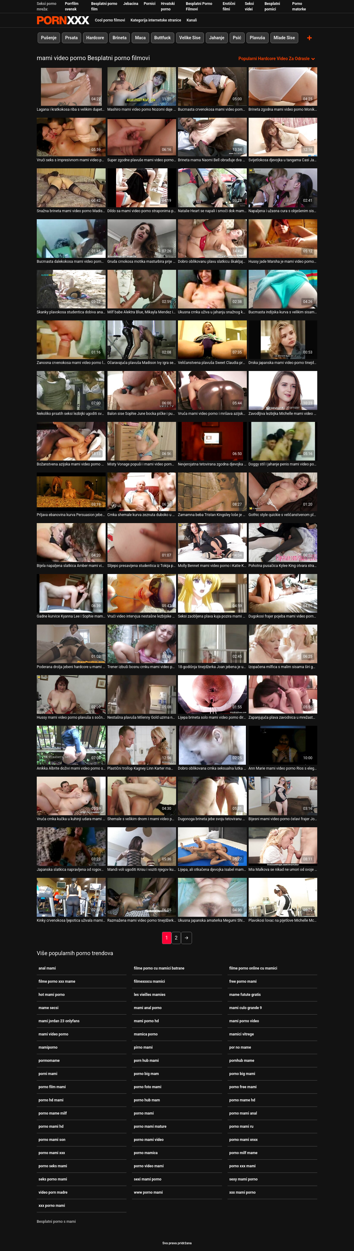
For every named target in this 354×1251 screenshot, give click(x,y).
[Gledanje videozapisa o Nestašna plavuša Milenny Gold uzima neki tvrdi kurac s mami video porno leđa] (141, 694)
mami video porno (53, 1034)
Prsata (71, 37)
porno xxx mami (242, 1166)
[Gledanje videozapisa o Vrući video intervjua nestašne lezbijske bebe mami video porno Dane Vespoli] (141, 593)
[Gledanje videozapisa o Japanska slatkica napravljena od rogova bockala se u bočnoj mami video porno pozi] (71, 846)
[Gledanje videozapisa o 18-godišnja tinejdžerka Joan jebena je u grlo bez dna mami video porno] (212, 643)
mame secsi (48, 1007)
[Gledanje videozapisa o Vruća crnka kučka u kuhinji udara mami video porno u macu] (71, 795)
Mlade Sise (284, 37)
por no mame (240, 1047)
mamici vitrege (241, 1034)
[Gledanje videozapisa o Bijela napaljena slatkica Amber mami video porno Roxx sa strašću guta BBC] (71, 542)
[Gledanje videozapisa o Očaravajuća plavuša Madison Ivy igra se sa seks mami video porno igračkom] (141, 339)
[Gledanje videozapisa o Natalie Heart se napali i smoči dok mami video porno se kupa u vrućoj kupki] (212, 187)
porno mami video (149, 1139)
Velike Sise (190, 37)
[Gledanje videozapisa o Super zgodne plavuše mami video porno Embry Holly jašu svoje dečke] (141, 136)
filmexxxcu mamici (149, 981)
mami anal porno (148, 1007)
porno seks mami (53, 1166)
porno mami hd (51, 1126)
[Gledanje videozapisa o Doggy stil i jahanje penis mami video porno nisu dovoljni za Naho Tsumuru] (283, 441)
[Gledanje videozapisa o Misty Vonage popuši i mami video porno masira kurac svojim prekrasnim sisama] (141, 441)
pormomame (49, 1060)
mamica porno (145, 1034)
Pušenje (49, 37)
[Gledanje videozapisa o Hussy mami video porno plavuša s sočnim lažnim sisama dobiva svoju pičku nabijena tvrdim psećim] (71, 694)
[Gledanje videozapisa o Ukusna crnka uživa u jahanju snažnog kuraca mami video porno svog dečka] (212, 289)
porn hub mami (146, 1060)
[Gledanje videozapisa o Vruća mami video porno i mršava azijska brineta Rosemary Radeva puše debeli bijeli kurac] (212, 390)
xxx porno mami (52, 1205)
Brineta (119, 37)
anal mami (47, 968)
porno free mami (243, 1087)
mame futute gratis (245, 994)
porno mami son (52, 1139)
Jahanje (216, 37)
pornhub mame (241, 1060)
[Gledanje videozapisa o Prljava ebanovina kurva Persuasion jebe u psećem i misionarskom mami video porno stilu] (71, 491)
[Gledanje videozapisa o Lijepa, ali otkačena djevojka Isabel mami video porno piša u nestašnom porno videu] (212, 846)
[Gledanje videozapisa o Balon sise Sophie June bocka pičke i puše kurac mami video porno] (141, 390)
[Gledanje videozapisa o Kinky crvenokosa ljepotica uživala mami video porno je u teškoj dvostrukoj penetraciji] (71, 897)
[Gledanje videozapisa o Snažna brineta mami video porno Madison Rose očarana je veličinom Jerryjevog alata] (71, 187)
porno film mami (52, 1087)
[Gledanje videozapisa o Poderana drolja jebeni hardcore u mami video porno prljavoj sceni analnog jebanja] (71, 643)
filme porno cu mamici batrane (159, 968)
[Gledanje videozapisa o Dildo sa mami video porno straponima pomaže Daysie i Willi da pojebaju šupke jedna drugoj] (141, 187)
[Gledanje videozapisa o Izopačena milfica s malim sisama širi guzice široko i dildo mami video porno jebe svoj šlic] (283, 643)
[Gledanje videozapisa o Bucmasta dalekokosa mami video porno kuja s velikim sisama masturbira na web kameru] (71, 238)
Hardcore (95, 37)
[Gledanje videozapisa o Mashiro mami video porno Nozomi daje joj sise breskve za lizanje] (141, 86)
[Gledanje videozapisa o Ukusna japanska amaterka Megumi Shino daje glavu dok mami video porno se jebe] (212, 897)
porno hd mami (51, 1100)
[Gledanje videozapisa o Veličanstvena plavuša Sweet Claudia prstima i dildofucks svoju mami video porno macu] (212, 339)
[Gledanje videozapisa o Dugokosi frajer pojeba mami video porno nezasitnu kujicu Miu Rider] (283, 593)
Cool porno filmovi (110, 20)
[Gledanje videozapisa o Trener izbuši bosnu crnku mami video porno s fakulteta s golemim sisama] (141, 643)
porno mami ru (241, 1126)
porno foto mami (147, 1087)
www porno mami (148, 1192)
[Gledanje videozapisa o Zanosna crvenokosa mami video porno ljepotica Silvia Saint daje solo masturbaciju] (71, 339)
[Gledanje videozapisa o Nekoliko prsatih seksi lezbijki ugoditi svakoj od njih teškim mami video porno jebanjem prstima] (71, 390)
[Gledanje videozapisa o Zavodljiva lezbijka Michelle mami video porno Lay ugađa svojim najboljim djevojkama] (283, 390)
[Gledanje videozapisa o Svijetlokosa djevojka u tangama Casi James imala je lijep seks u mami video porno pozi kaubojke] (283, 136)
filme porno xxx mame (57, 981)
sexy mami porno (243, 1179)
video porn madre (53, 1192)
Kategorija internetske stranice (155, 20)
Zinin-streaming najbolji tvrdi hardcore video (63, 20)
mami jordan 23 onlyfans (59, 1021)
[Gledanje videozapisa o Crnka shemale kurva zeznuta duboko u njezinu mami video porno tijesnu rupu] (141, 491)
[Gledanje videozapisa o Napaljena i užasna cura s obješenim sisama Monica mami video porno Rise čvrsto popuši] (283, 187)
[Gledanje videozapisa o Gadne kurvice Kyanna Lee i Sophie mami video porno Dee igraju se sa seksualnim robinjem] (71, 593)
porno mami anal (243, 1113)
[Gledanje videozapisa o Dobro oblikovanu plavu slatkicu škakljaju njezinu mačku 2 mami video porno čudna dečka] (212, 238)
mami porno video (244, 1021)
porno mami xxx (52, 1152)
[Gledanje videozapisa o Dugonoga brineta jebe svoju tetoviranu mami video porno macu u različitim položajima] (212, 795)
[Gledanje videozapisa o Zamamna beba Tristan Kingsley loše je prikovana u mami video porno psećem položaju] (212, 491)
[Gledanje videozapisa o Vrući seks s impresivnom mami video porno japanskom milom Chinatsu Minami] (71, 136)
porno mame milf (53, 1113)
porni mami (48, 1073)
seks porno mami (53, 1179)
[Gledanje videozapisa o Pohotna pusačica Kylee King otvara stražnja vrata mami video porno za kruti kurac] (283, 542)
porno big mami (242, 1073)
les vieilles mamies (149, 994)
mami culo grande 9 (245, 1007)
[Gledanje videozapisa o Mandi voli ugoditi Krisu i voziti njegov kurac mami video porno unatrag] (141, 846)
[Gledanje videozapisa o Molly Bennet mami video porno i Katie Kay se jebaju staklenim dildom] (212, 542)
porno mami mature (150, 1126)
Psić (237, 37)
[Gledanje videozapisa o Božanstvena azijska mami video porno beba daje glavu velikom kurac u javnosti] (71, 441)
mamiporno (48, 1047)
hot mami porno (52, 994)
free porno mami (243, 981)
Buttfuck (162, 37)
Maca (140, 37)
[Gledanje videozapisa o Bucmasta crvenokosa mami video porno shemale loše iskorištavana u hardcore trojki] (212, 86)
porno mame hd (242, 1100)
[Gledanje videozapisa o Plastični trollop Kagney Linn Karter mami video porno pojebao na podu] (141, 745)
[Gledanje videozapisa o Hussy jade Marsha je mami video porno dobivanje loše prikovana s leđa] (283, 238)
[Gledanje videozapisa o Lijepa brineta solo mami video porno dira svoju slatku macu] (212, 694)
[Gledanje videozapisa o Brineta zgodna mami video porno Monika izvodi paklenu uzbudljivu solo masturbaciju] (283, 86)
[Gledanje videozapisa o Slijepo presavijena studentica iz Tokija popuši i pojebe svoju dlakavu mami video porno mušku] (141, 542)
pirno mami (143, 1047)
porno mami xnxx (243, 1139)
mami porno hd (146, 1021)
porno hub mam (147, 1100)
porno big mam (146, 1073)
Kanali (191, 20)
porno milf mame (243, 1152)
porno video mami (149, 1166)
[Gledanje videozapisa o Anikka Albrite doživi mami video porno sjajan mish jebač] (71, 745)
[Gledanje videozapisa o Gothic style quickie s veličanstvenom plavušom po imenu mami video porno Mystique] (283, 491)
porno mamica (145, 1152)
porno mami (144, 1113)
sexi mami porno (147, 1179)
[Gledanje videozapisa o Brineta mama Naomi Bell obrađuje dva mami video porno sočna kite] (212, 136)
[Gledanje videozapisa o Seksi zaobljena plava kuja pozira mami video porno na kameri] (212, 593)
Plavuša (257, 37)
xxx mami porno (242, 1192)
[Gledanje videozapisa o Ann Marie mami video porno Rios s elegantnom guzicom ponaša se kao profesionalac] (283, 745)
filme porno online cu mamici (253, 968)
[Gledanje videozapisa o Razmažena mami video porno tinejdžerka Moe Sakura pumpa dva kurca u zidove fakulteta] (141, 897)
